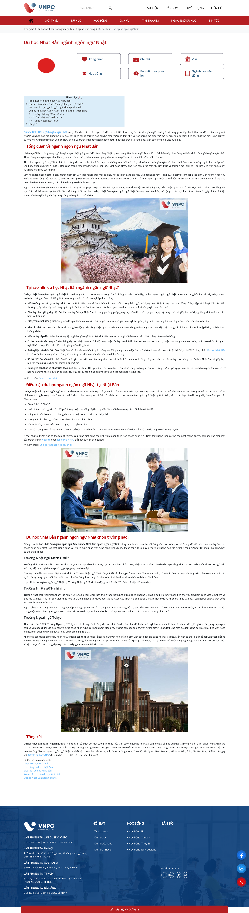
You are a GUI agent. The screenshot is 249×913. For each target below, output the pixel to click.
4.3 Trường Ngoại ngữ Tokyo (44, 120)
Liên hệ (216, 8)
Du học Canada (103, 843)
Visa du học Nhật (49, 378)
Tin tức (214, 20)
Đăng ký (171, 8)
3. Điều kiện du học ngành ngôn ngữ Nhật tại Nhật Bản (54, 107)
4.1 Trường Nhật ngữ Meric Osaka (46, 113)
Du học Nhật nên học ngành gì (55, 444)
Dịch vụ (124, 20)
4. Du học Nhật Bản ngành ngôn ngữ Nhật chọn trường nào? (58, 110)
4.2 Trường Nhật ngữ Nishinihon (45, 117)
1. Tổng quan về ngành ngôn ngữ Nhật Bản (48, 100)
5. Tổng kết (32, 123)
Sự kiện (152, 8)
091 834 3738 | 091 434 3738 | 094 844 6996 (49, 842)
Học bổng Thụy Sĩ (139, 843)
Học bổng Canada (139, 837)
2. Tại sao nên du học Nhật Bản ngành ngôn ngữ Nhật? (54, 103)
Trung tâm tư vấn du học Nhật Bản (42, 774)
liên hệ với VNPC (65, 439)
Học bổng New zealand (142, 849)
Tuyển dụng (194, 8)
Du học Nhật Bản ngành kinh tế (40, 777)
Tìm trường (150, 20)
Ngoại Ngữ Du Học (183, 20)
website (46, 439)
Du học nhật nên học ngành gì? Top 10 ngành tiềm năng (66, 28)
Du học (76, 20)
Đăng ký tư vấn (124, 909)
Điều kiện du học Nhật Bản (38, 770)
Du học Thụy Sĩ (103, 849)
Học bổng (100, 20)
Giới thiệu (52, 20)
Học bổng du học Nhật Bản (38, 767)
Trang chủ (29, 28)
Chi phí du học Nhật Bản (36, 763)
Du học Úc (100, 837)
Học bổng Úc (136, 831)
